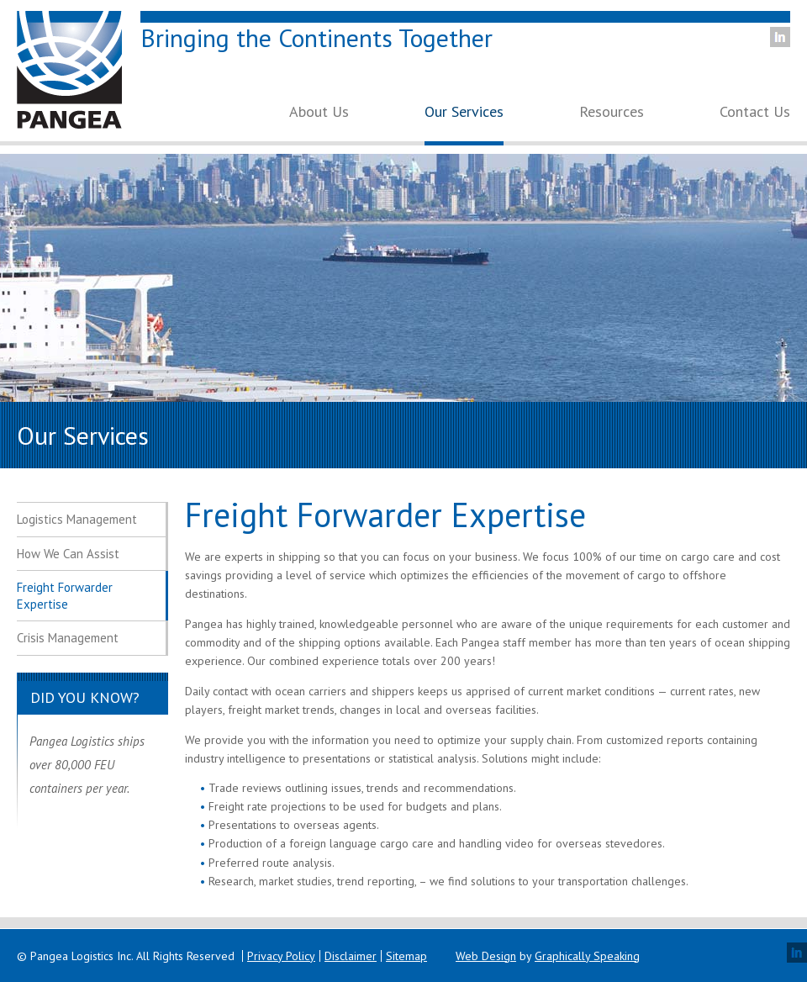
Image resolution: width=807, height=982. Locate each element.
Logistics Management (77, 519)
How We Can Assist (68, 554)
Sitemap (406, 956)
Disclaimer (350, 956)
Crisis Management (68, 638)
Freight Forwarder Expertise (65, 595)
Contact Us (755, 112)
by (548, 956)
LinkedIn (780, 37)
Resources (611, 112)
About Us (319, 112)
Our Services (464, 112)
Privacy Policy (281, 956)
